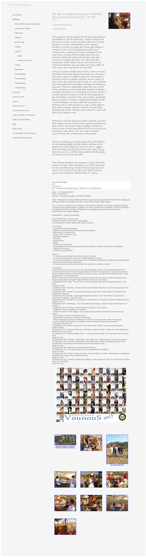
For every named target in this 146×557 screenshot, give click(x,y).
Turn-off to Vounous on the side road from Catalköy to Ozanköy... (65, 446)
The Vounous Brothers (117, 464)
